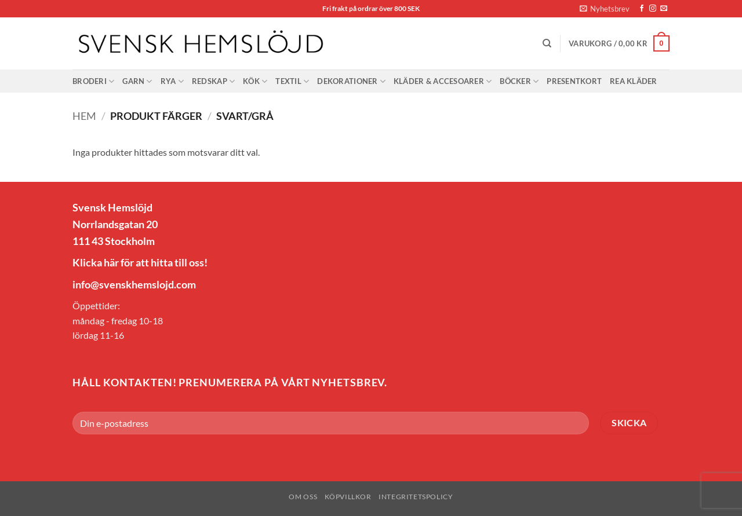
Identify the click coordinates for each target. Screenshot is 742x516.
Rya (172, 81)
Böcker (519, 81)
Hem (84, 115)
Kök (255, 81)
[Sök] (547, 43)
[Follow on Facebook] (641, 9)
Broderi (93, 81)
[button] (605, 8)
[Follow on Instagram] (652, 9)
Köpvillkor (348, 496)
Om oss (303, 496)
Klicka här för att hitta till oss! (140, 262)
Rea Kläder (633, 81)
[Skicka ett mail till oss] (663, 9)
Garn (137, 81)
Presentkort (574, 81)
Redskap (213, 81)
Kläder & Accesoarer (443, 81)
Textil (292, 81)
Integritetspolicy (416, 496)
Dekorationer (351, 81)
